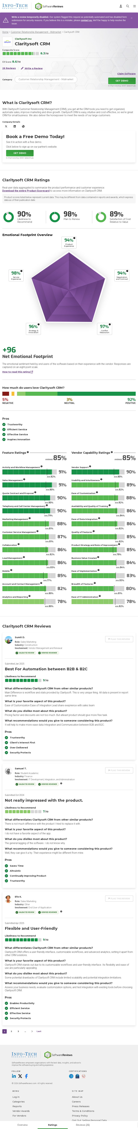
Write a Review (32, 68)
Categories (18, 1101)
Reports (17, 1106)
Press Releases (80, 1106)
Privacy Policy (80, 1115)
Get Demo (122, 80)
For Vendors (19, 1115)
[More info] (74, 238)
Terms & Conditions (83, 1111)
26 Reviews (9, 68)
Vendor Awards (21, 1111)
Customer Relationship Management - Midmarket (36, 32)
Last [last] (39, 1031)
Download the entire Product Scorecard (25, 190)
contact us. (86, 20)
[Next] (32, 1031)
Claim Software (126, 73)
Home (5, 32)
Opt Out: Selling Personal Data (89, 1120)
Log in (16, 1097)
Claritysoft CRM (71, 32)
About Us (77, 1097)
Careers (76, 1101)
